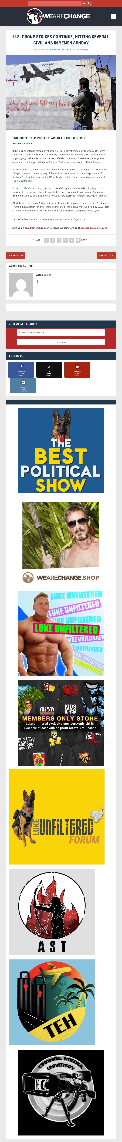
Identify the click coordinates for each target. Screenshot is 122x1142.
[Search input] (55, 3)
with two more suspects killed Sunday (80, 162)
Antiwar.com (48, 219)
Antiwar (28, 143)
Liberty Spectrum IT (83, 1138)
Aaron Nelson (52, 49)
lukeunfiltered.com (35, 227)
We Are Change (65, 1134)
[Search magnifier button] (89, 3)
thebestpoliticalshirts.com (92, 227)
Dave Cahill (46, 1138)
